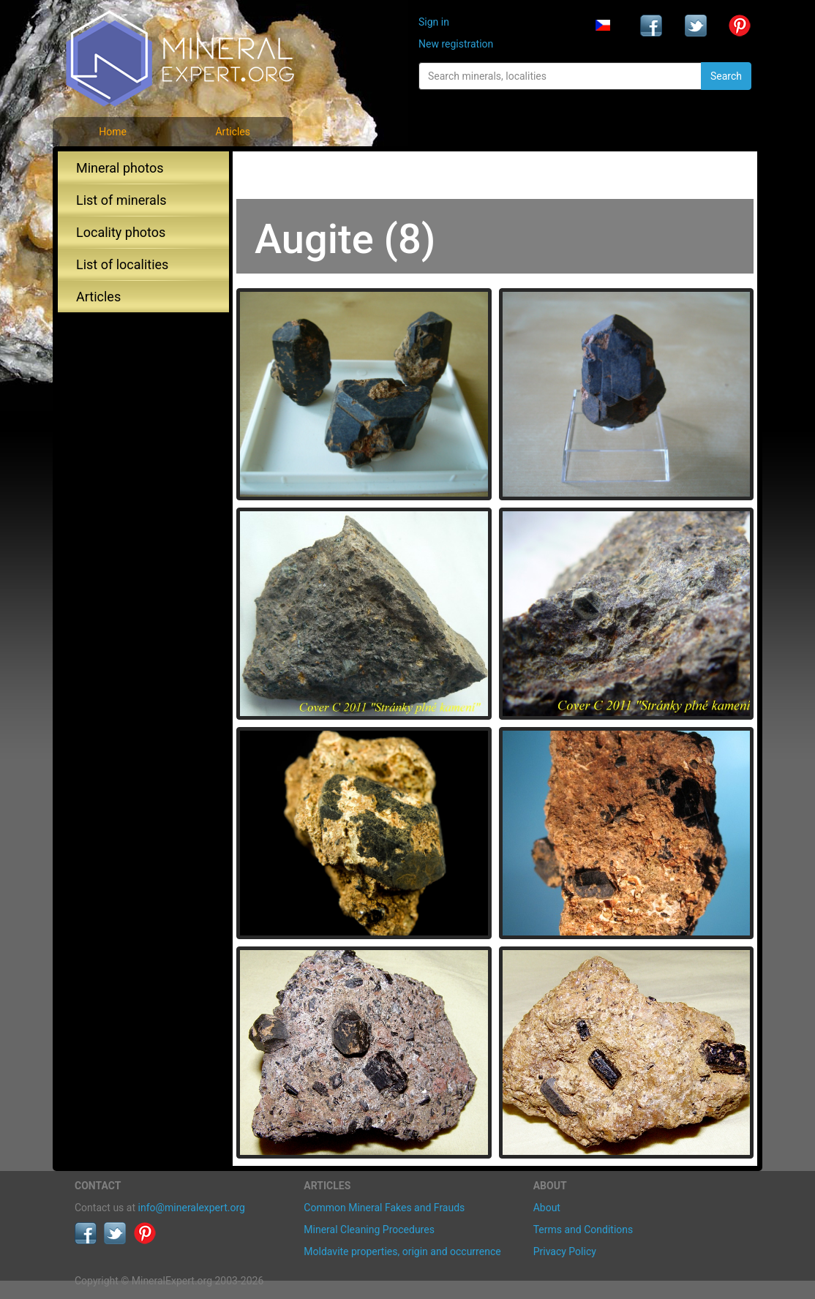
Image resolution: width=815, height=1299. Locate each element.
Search (726, 76)
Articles (232, 132)
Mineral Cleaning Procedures (369, 1229)
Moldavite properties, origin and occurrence (402, 1251)
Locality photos (120, 232)
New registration (455, 44)
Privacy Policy (564, 1251)
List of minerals (121, 200)
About (546, 1207)
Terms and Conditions (583, 1229)
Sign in (433, 22)
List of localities (122, 264)
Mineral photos (120, 168)
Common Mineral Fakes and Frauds (384, 1207)
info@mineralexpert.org (191, 1207)
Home (113, 132)
